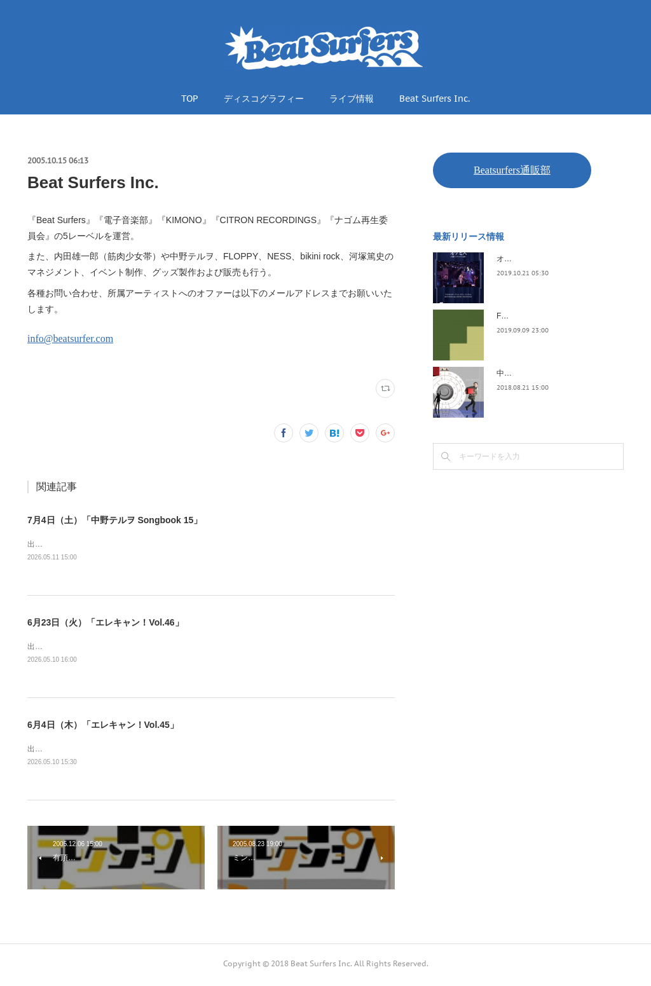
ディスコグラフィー (264, 98)
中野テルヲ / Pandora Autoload (549, 373)
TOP (189, 98)
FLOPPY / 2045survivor (537, 316)
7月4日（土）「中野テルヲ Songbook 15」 (114, 520)
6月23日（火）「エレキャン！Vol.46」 (105, 623)
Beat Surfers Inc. (434, 98)
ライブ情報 (351, 98)
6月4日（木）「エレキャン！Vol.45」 (103, 727)
